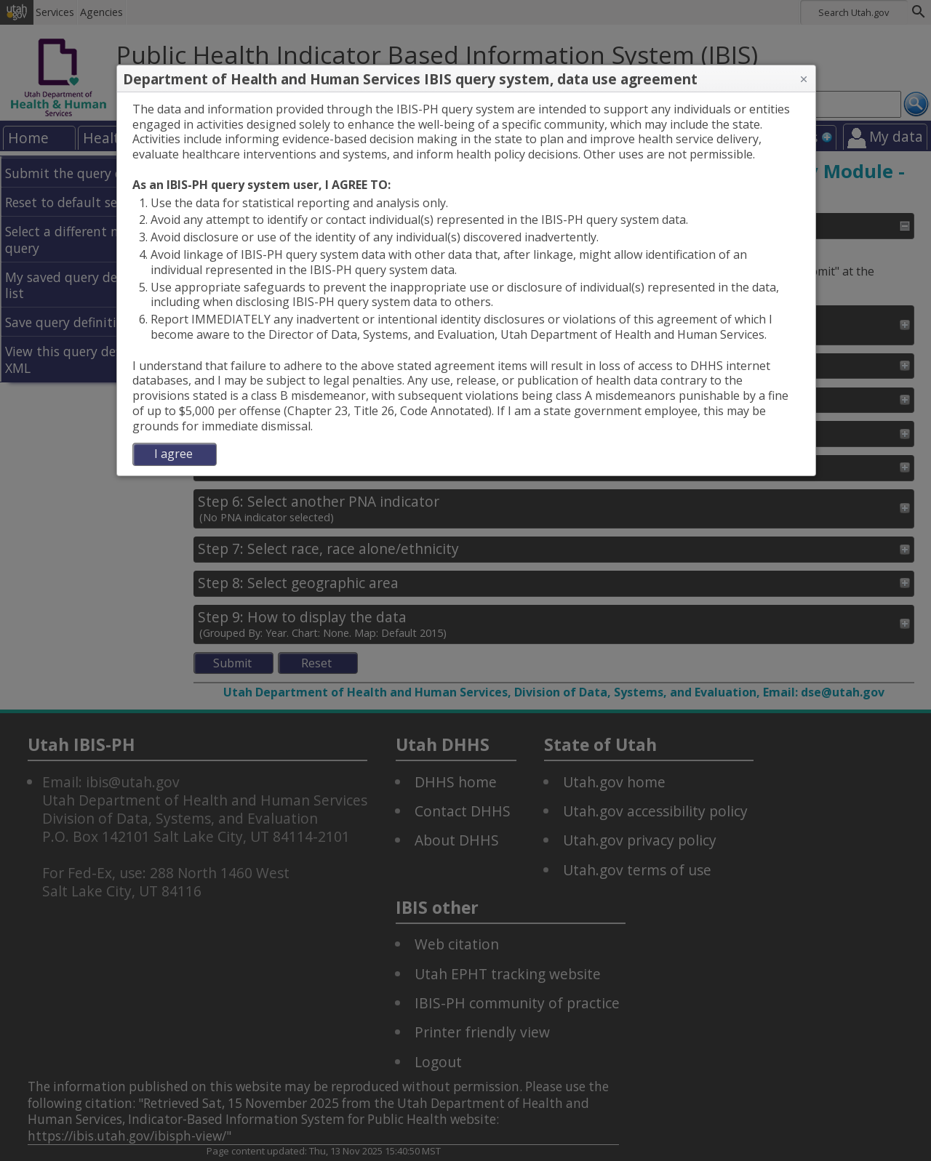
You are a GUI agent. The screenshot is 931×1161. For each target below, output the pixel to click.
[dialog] (466, 283)
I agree (173, 454)
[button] (803, 79)
